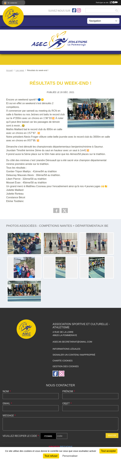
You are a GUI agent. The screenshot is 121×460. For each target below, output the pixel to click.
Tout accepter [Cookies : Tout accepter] (108, 451)
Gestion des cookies (66, 366)
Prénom (68, 391)
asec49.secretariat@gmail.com (72, 342)
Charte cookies (62, 360)
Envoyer (112, 435)
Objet (67, 403)
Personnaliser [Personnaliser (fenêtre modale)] (70, 456)
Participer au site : (107, 2)
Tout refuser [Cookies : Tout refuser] (51, 456)
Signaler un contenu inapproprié (74, 355)
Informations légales (66, 349)
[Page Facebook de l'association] (74, 10)
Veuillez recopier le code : (21, 436)
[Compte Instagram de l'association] (79, 10)
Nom (7, 391)
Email (7, 403)
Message (9, 415)
